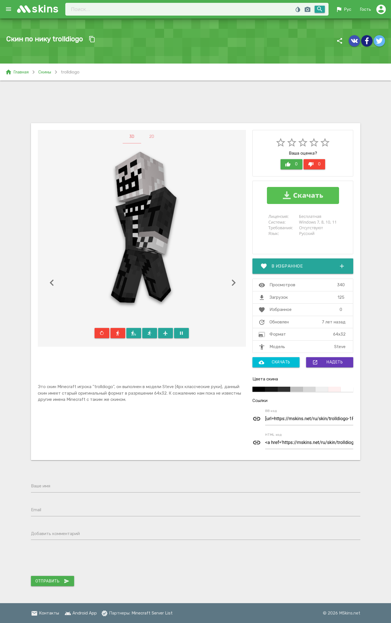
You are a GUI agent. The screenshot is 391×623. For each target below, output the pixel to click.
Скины (44, 72)
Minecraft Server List (152, 613)
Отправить (52, 581)
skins (45, 9)
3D (131, 136)
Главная (17, 72)
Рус (343, 9)
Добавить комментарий (55, 533)
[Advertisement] (195, 102)
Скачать (274, 362)
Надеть (327, 362)
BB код (271, 411)
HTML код (273, 435)
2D (151, 136)
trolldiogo (70, 72)
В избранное (303, 266)
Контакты (45, 613)
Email (36, 509)
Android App (80, 613)
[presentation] (74, 559)
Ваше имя (40, 486)
